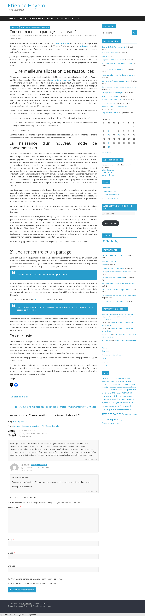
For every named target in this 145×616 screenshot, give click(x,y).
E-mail (11, 553)
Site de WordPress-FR (110, 198)
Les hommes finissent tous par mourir (116, 81)
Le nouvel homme (108, 103)
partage (12, 38)
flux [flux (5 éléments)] (112, 390)
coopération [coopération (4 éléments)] (123, 384)
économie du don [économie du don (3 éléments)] (129, 420)
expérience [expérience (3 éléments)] (132, 387)
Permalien (25, 436)
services (18, 38)
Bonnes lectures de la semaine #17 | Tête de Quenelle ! (36, 426)
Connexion (106, 188)
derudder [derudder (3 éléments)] (113, 387)
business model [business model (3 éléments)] (119, 379)
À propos (22, 18)
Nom (11, 540)
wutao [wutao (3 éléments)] (104, 420)
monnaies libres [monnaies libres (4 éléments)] (126, 396)
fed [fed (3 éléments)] (103, 390)
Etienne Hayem (26, 5)
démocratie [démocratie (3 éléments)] (124, 387)
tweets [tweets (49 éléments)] (107, 414)
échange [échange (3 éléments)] (120, 420)
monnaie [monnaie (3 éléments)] (118, 393)
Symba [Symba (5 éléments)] (125, 410)
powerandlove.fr (108, 175)
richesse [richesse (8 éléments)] (129, 402)
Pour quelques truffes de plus (112, 93)
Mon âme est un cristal (110, 53)
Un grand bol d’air (18, 396)
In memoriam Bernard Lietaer (113, 100)
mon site (69, 18)
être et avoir (92, 35)
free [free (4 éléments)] (115, 390)
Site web (11, 566)
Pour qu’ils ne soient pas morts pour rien (117, 63)
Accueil (12, 18)
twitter (59, 18)
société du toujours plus (60, 80)
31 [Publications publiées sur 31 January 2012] (109, 147)
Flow (22, 28)
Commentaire (14, 507)
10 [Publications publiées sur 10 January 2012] (109, 135)
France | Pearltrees (21, 421)
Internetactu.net (62, 43)
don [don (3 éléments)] (118, 387)
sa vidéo (38, 299)
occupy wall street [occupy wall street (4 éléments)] (116, 399)
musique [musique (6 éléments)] (105, 399)
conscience (14, 28)
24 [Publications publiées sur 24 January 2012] (109, 143)
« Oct (104, 153)
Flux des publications (109, 191)
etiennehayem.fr (108, 170)
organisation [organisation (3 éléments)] (106, 403)
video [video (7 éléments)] (134, 414)
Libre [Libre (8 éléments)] (112, 392)
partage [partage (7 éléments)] (114, 402)
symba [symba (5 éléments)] (119, 410)
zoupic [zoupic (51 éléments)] (112, 419)
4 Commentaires (41, 35)
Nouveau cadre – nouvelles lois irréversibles (118, 75)
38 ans (104, 56)
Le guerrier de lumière (110, 113)
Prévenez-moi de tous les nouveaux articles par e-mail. (34, 583)
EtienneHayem (29, 35)
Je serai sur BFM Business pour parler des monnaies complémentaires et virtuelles (57, 406)
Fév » (109, 153)
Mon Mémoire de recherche (41, 18)
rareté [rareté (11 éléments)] (121, 402)
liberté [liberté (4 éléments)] (107, 393)
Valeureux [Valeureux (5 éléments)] (127, 414)
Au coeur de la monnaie (110, 96)
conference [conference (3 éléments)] (127, 381)
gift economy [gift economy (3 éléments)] (122, 390)
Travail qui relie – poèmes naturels (114, 107)
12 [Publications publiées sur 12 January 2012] (119, 135)
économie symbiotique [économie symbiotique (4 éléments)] (110, 423)
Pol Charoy (106, 340)
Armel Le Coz (107, 334)
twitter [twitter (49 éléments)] (118, 414)
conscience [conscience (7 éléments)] (114, 384)
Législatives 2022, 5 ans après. (113, 60)
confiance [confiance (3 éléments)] (105, 384)
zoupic (26, 465)
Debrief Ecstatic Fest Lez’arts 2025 (114, 47)
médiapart (83, 46)
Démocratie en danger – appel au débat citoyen (119, 87)
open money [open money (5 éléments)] (128, 399)
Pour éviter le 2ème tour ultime (113, 69)
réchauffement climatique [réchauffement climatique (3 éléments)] (110, 406)
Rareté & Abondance (33, 28)
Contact (80, 18)
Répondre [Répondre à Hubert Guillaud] (92, 459)
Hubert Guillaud (28, 430)
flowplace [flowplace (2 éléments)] (107, 390)
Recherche (45, 28)
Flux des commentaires (110, 195)
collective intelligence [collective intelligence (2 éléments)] (116, 381)
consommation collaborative (78, 35)
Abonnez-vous (111, 223)
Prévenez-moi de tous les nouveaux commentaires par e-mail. (37, 579)
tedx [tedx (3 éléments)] (129, 410)
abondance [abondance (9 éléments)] (107, 378)
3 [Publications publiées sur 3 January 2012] (108, 131)
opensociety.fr (107, 172)
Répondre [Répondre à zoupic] (92, 491)
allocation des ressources (60, 35)
